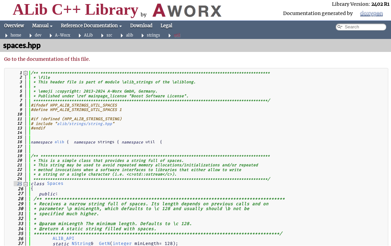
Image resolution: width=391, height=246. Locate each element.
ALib (88, 35)
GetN (104, 243)
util (177, 35)
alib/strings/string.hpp (84, 123)
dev (38, 35)
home (16, 35)
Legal (166, 26)
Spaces (55, 183)
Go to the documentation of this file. (47, 59)
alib (129, 35)
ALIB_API (63, 238)
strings (153, 35)
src (109, 35)
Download (141, 26)
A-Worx (62, 35)
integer (122, 243)
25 (18, 183)
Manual (42, 26)
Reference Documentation (91, 26)
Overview (14, 26)
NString (81, 243)
